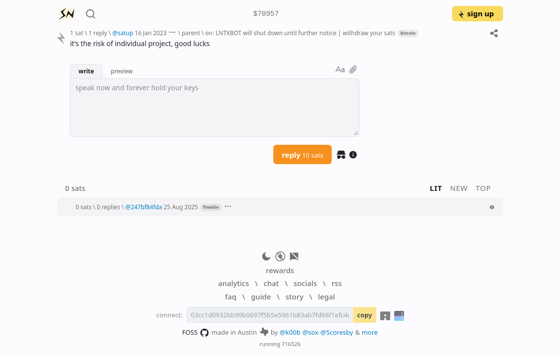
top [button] (483, 188)
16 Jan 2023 (150, 33)
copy (364, 314)
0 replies (108, 207)
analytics (233, 283)
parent (191, 33)
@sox (310, 332)
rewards (280, 270)
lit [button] (436, 188)
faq (230, 296)
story (295, 296)
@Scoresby (336, 332)
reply (302, 155)
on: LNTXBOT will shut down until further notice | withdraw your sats (300, 33)
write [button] (86, 71)
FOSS (195, 333)
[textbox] (214, 107)
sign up (475, 13)
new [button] (459, 188)
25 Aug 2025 (181, 207)
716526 (291, 344)
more (370, 332)
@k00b (290, 332)
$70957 (266, 14)
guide (261, 296)
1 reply (98, 33)
